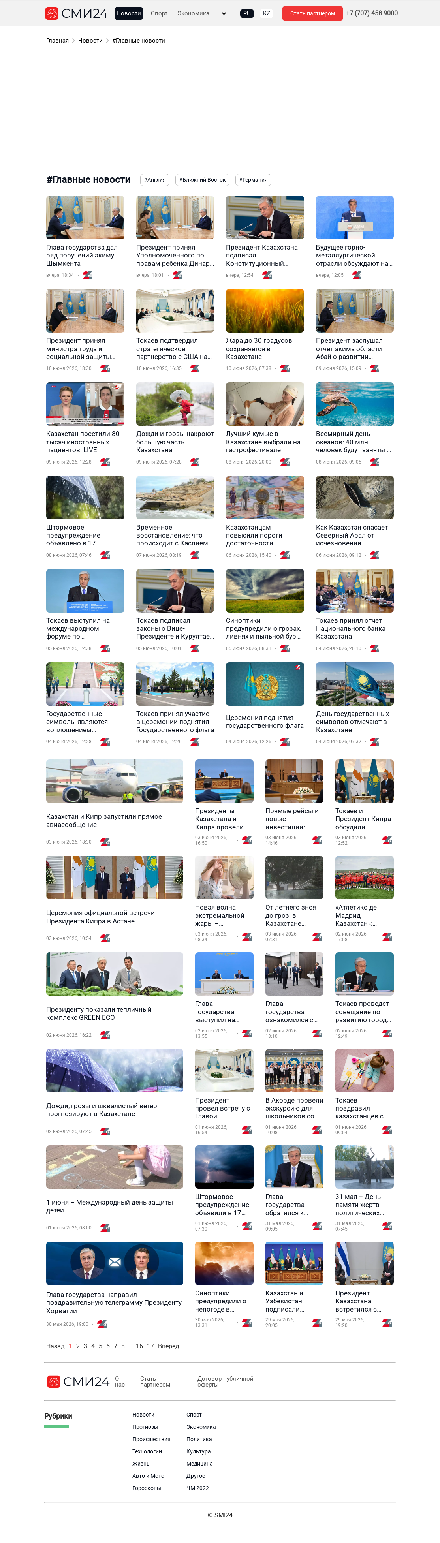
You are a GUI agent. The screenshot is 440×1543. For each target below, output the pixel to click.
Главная (57, 40)
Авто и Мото (148, 1476)
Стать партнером (312, 13)
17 (150, 1346)
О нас (120, 1382)
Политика (199, 1439)
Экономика (193, 14)
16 (139, 1346)
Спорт (159, 14)
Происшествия (151, 1439)
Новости (129, 14)
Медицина (199, 1463)
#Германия (253, 180)
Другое (195, 1476)
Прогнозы (145, 1427)
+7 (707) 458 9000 (372, 13)
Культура (198, 1451)
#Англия (155, 180)
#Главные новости (138, 40)
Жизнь (141, 1463)
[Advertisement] (220, 110)
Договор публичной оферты (225, 1382)
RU (247, 13)
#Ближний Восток (202, 180)
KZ (266, 13)
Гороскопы (146, 1488)
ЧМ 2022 (197, 1488)
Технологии (147, 1451)
